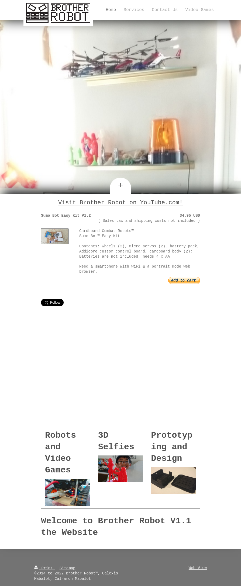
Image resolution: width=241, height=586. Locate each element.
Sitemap (67, 567)
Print (44, 567)
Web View (198, 567)
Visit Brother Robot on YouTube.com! (120, 203)
